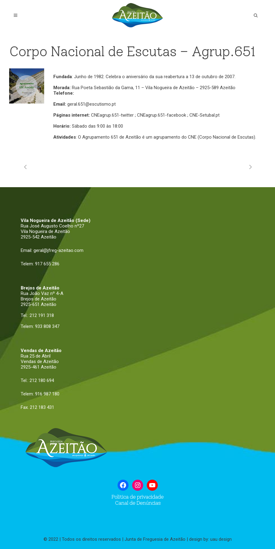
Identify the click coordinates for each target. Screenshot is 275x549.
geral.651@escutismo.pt (91, 104)
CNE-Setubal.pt (204, 115)
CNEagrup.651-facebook (161, 115)
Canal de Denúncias (137, 503)
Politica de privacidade (137, 496)
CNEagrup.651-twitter (112, 115)
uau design (221, 539)
